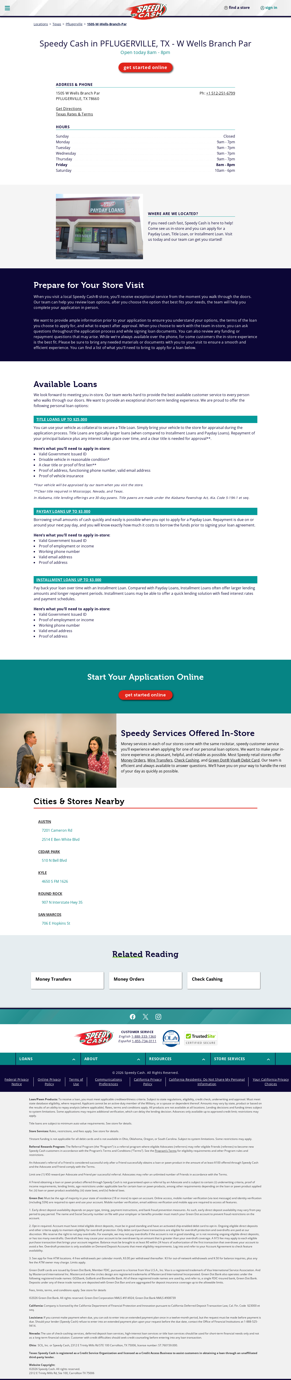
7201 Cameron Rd (57, 830)
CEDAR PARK (49, 851)
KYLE (42, 872)
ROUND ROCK (50, 893)
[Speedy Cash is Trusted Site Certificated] (200, 1038)
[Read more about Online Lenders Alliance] (171, 1038)
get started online (145, 67)
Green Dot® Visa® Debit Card (234, 760)
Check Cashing (186, 760)
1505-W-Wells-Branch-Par (107, 24)
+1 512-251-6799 (220, 93)
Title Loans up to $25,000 (61, 419)
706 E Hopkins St (56, 923)
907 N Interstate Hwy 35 (62, 902)
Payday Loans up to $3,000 (63, 511)
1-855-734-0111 (144, 1041)
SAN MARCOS (49, 914)
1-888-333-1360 (143, 1036)
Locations (41, 24)
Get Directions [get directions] (69, 108)
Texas (57, 24)
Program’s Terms (166, 1151)
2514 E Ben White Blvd (61, 839)
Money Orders (133, 760)
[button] (48, 1059)
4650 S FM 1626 (55, 881)
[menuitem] (47, 1059)
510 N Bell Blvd (54, 860)
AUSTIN (44, 821)
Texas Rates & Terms (74, 114)
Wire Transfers (160, 760)
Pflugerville (74, 24)
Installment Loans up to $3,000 (68, 579)
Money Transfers (53, 979)
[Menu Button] (8, 8)
